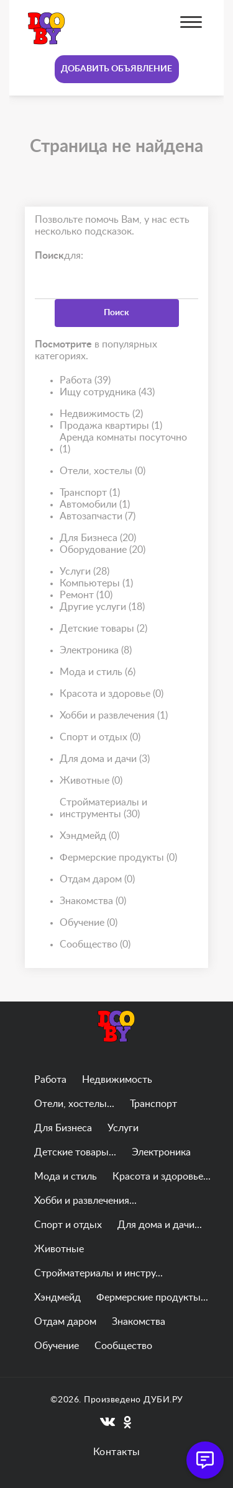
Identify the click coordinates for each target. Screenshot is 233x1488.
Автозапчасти (97, 516)
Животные (91, 781)
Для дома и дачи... (159, 1225)
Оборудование (102, 550)
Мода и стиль (97, 672)
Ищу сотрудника (107, 392)
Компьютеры (96, 583)
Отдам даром (97, 879)
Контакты (116, 1452)
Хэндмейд (89, 836)
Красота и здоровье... (161, 1176)
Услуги (84, 572)
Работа (85, 381)
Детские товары (103, 629)
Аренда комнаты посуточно (123, 444)
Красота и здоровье (111, 694)
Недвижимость (101, 414)
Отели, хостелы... (74, 1104)
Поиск (116, 312)
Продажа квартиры (111, 426)
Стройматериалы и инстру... (98, 1273)
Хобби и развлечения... (85, 1201)
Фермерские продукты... (152, 1297)
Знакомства (93, 901)
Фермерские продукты (118, 858)
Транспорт (90, 493)
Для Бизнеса (98, 538)
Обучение (88, 923)
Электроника (96, 651)
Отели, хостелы (102, 471)
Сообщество (95, 945)
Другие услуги (102, 607)
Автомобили (95, 505)
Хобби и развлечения (114, 716)
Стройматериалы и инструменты (103, 808)
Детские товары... (75, 1152)
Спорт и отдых (100, 737)
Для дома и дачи (105, 759)
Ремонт (86, 595)
